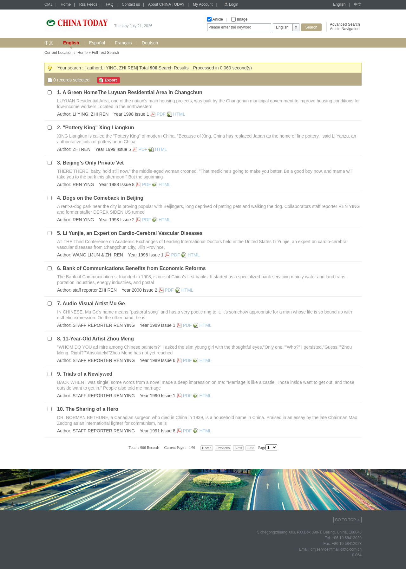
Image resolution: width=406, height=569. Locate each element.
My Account (203, 4)
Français (123, 42)
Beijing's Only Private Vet (93, 162)
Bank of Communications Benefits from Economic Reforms (134, 268)
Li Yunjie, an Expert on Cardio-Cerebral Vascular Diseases (133, 233)
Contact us (131, 4)
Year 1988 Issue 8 (116, 184)
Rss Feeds (88, 4)
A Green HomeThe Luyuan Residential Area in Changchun (132, 92)
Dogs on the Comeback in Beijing (103, 198)
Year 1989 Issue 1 (157, 325)
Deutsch (150, 42)
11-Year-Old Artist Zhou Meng (98, 338)
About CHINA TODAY (166, 4)
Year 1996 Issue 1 (145, 254)
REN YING (83, 184)
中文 (358, 4)
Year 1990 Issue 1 (157, 395)
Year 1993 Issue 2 (116, 219)
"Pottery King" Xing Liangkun (98, 127)
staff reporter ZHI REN (95, 290)
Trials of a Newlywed (88, 374)
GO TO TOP (345, 520)
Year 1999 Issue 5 (113, 149)
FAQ (109, 4)
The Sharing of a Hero (92, 409)
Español (97, 42)
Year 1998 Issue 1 (131, 114)
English (339, 4)
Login (233, 4)
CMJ (48, 4)
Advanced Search (345, 24)
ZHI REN (81, 149)
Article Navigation (344, 29)
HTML (179, 114)
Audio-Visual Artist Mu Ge (93, 303)
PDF (161, 114)
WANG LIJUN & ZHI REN (98, 254)
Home (66, 4)
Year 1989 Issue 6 (157, 360)
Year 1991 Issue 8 (157, 430)
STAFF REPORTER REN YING (104, 325)
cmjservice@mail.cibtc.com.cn (336, 549)
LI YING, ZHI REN (90, 114)
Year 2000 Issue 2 (139, 290)
